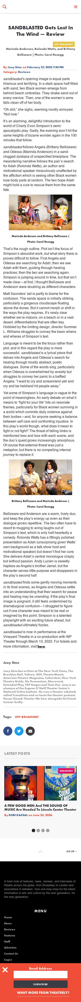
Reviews (24, 72)
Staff (7, 941)
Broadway (66, 770)
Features (9, 935)
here (41, 646)
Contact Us (11, 953)
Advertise (10, 947)
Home (8, 917)
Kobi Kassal (18, 815)
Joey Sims (15, 67)
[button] (76, 6)
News (8, 923)
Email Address (40, 968)
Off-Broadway (64, 44)
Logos (8, 959)
